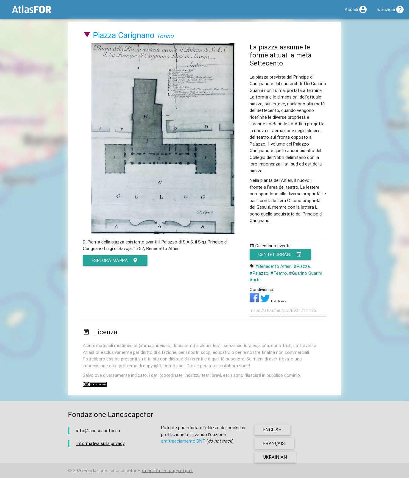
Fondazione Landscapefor (110, 471)
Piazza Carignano (123, 35)
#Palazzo (259, 273)
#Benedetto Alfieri (273, 266)
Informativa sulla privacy (100, 443)
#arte (255, 279)
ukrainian (275, 457)
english (272, 429)
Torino (165, 36)
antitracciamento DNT (183, 441)
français (274, 443)
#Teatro (278, 273)
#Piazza (302, 266)
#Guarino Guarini (305, 273)
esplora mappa (115, 260)
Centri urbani (281, 254)
